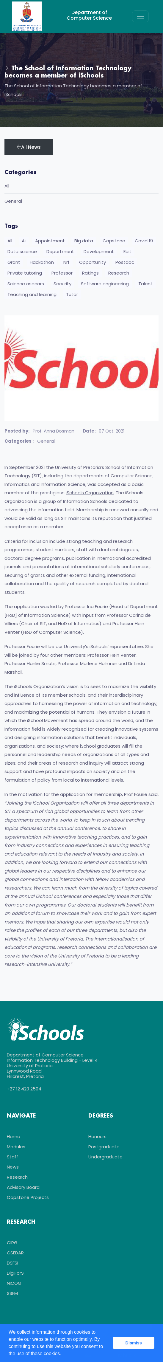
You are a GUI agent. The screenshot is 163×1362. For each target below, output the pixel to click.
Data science (22, 251)
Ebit (127, 251)
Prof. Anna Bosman (53, 431)
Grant (13, 262)
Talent (145, 284)
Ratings (90, 273)
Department (60, 251)
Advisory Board (23, 1187)
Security (62, 284)
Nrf (66, 262)
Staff (12, 1157)
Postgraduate (104, 1146)
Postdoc (124, 262)
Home (13, 1136)
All (6, 186)
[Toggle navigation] (140, 16)
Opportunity (92, 262)
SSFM (12, 1293)
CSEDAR (15, 1253)
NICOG (14, 1283)
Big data (83, 241)
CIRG (12, 1242)
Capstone (114, 241)
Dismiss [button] (134, 1343)
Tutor (72, 294)
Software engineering (105, 284)
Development (99, 251)
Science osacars (25, 284)
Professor (62, 273)
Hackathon (42, 262)
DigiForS (15, 1273)
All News (28, 147)
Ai (24, 241)
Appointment (50, 241)
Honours (97, 1136)
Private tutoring (24, 273)
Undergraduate (105, 1157)
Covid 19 (144, 241)
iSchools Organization (90, 492)
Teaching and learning (32, 294)
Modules (16, 1146)
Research (118, 273)
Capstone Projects (28, 1197)
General (45, 441)
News (13, 1167)
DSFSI (12, 1263)
